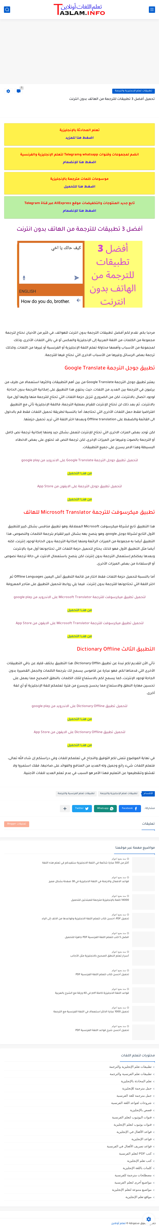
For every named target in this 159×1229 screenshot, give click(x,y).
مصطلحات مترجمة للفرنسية (133, 1175)
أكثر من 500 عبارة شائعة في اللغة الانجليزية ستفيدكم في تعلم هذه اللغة (85, 863)
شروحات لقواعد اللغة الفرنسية (131, 1103)
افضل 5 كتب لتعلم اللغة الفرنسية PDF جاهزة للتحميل (97, 937)
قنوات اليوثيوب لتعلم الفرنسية (132, 1117)
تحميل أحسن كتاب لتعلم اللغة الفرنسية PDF (102, 974)
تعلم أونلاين (118, 1223)
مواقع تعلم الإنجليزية (138, 1197)
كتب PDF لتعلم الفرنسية (135, 1153)
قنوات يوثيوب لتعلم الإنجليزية (133, 1124)
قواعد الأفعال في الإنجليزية (134, 1131)
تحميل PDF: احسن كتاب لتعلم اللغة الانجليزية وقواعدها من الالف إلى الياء (85, 918)
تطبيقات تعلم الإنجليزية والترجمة (133, 91)
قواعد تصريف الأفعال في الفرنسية (129, 1146)
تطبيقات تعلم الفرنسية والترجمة (76, 793)
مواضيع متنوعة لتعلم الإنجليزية (132, 1189)
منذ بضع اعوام (119, 858)
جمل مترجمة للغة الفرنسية (134, 1095)
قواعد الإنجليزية (141, 1139)
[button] (130, 808)
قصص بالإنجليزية (141, 1110)
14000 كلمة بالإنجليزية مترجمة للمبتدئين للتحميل (100, 900)
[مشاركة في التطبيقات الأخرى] (65, 808)
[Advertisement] (79, 52)
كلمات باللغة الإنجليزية (137, 1168)
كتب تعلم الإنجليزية (139, 1160)
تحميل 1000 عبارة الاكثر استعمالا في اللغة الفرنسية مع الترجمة (91, 1011)
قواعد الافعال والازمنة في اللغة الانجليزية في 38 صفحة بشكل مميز (89, 881)
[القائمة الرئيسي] (152, 9)
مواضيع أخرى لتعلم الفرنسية (133, 1182)
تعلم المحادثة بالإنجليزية (136, 1081)
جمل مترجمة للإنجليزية (137, 1088)
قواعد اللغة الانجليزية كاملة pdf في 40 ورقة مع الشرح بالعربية (92, 993)
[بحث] (7, 9)
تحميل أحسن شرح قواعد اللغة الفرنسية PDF (102, 1030)
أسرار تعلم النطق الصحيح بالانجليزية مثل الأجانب (99, 956)
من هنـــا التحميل (79, 473)
